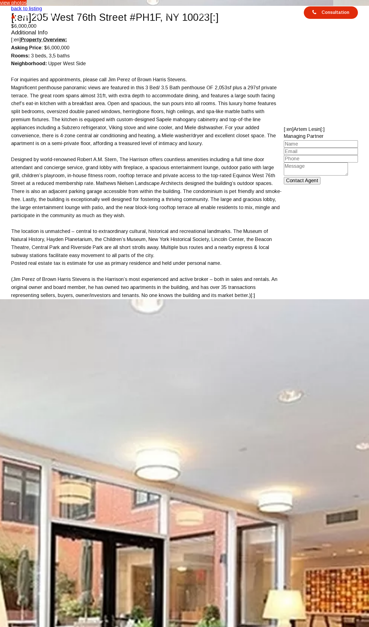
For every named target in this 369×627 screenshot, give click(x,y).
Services (171, 14)
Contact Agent (302, 180)
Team (202, 14)
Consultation (330, 13)
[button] (364, 598)
